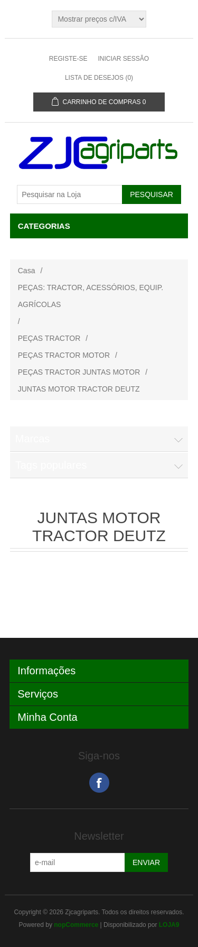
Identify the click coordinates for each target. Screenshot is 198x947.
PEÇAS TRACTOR (49, 338)
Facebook (99, 783)
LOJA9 (169, 925)
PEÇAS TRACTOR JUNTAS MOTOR (79, 372)
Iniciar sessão (123, 58)
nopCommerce (76, 925)
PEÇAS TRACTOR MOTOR (64, 355)
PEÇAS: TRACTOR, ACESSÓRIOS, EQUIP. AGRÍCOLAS (90, 296)
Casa (26, 270)
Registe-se (68, 58)
